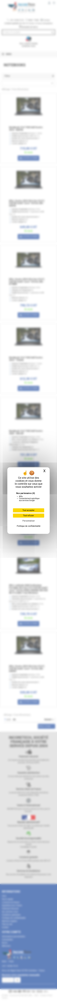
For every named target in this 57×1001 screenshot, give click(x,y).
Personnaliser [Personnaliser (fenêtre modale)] (28, 521)
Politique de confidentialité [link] (28, 526)
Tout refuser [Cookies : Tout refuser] (28, 515)
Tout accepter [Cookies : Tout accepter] (28, 510)
